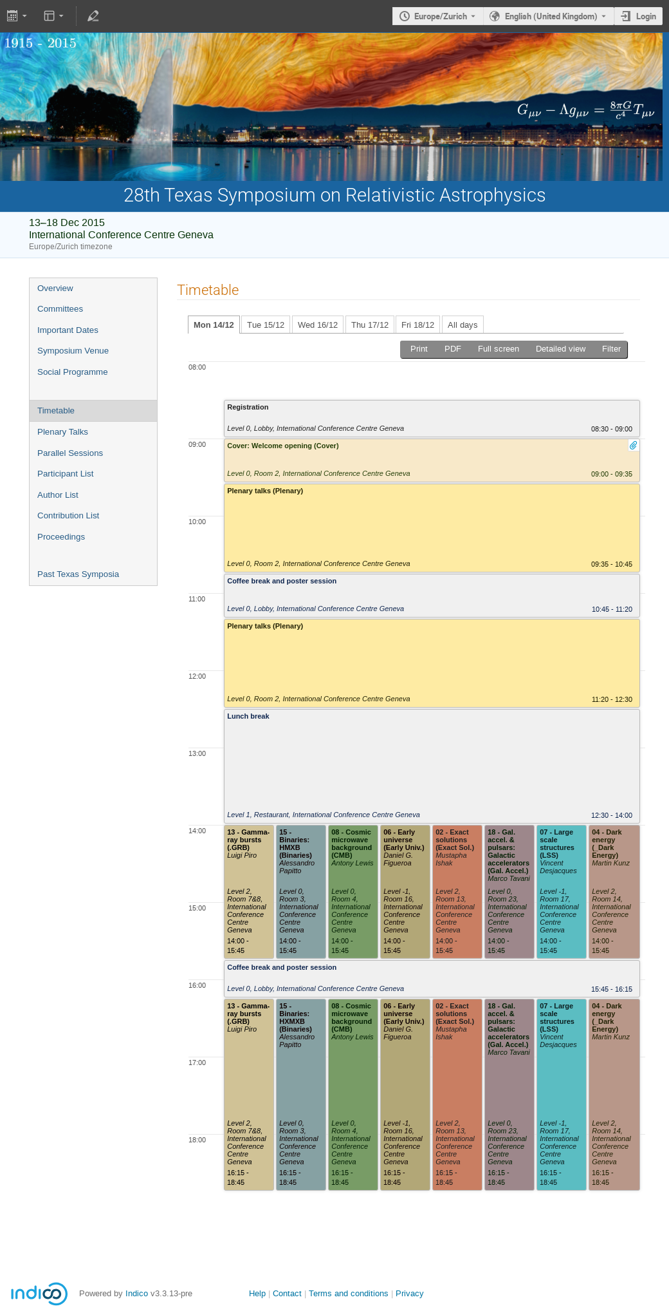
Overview (55, 288)
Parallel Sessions (70, 453)
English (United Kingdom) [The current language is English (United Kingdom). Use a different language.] (551, 16)
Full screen (498, 348)
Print (419, 348)
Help (257, 1293)
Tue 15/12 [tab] (265, 324)
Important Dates (67, 330)
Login (646, 16)
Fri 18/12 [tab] (417, 324)
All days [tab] (463, 324)
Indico (136, 1293)
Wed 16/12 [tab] (318, 324)
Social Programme (72, 372)
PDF (452, 348)
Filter (611, 348)
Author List (57, 495)
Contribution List (68, 515)
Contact (287, 1293)
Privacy (410, 1293)
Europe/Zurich (440, 16)
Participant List (65, 473)
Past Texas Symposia (78, 574)
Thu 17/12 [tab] (370, 324)
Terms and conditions (349, 1293)
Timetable (56, 410)
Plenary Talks (62, 432)
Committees (60, 309)
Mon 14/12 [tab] (214, 325)
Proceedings (61, 537)
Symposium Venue (73, 350)
